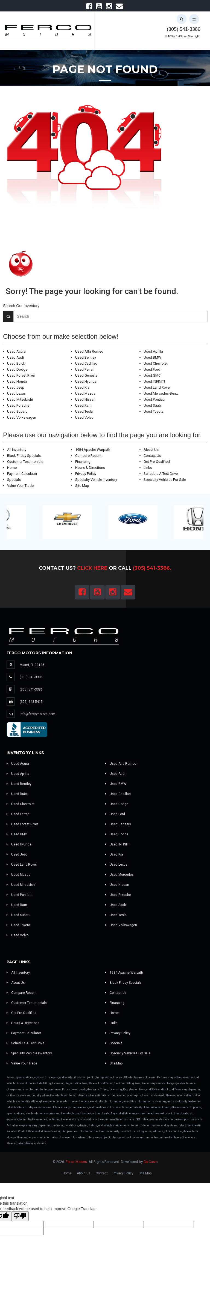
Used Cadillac (86, 363)
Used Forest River (21, 375)
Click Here (92, 568)
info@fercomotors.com (37, 714)
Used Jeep (15, 387)
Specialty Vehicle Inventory (96, 480)
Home (12, 468)
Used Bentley (85, 357)
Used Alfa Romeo (89, 351)
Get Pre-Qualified (157, 462)
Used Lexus (16, 393)
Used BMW (152, 357)
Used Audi (15, 357)
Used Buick (16, 363)
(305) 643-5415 (31, 702)
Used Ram (83, 405)
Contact (102, 1173)
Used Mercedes (119, 875)
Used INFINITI (154, 381)
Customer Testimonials (25, 462)
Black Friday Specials (24, 456)
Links (148, 468)
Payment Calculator (22, 474)
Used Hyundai (86, 381)
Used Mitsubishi (20, 399)
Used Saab (152, 405)
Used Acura (16, 351)
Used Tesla (84, 411)
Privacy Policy (85, 474)
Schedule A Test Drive (161, 474)
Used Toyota (154, 411)
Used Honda (17, 381)
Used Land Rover (157, 387)
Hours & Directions (90, 468)
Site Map (82, 486)
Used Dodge (17, 369)
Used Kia (82, 387)
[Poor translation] (20, 1216)
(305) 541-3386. (152, 568)
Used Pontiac (154, 399)
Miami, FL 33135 (32, 665)
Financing (83, 462)
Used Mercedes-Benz (161, 393)
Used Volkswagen (21, 417)
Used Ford (152, 369)
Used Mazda (85, 393)
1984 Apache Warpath (92, 450)
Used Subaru (17, 411)
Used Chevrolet (156, 363)
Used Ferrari (84, 369)
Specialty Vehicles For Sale (165, 480)
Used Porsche (18, 405)
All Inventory (16, 450)
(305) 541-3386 (183, 29)
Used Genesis (86, 375)
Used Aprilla (153, 351)
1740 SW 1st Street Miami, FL (182, 36)
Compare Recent (88, 456)
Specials (14, 480)
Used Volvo (84, 417)
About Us (151, 450)
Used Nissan (85, 399)
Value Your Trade (20, 486)
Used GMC (152, 375)
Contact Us (152, 456)
